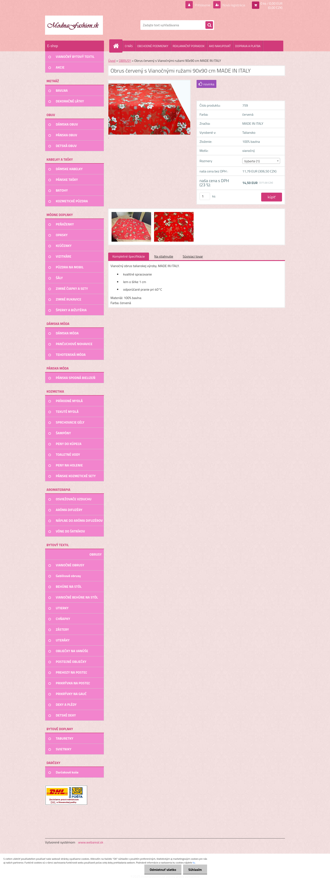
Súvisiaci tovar (193, 256)
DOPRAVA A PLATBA (248, 46)
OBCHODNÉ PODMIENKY (152, 46)
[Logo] (74, 25)
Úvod (112, 60)
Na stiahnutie (163, 256)
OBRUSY (125, 60)
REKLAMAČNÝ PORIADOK (189, 46)
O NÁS (129, 46)
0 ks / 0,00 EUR (271, 3)
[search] (209, 25)
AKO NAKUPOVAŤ (220, 46)
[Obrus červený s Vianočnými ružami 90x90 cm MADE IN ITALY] (131, 212)
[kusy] (205, 196)
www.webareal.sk (90, 842)
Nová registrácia (233, 5)
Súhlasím (195, 869)
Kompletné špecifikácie (128, 256)
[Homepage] (117, 46)
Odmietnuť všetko (163, 869)
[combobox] (261, 161)
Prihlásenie (202, 5)
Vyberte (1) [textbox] (252, 161)
